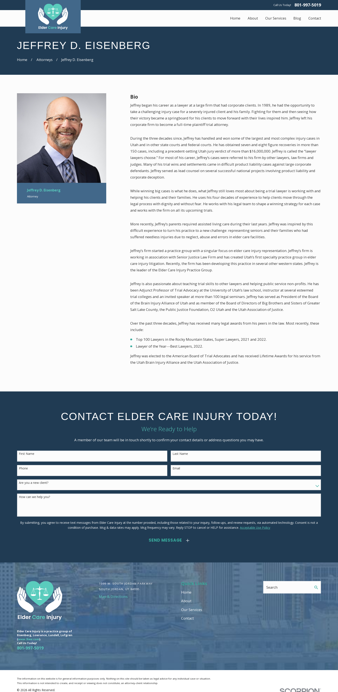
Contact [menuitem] (314, 18)
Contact (187, 618)
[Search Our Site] (316, 587)
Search (271, 587)
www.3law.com (28, 639)
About (186, 600)
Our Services (191, 609)
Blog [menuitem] (297, 18)
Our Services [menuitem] (275, 18)
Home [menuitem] (235, 18)
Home (186, 592)
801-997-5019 (307, 5)
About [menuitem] (253, 18)
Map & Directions (113, 596)
